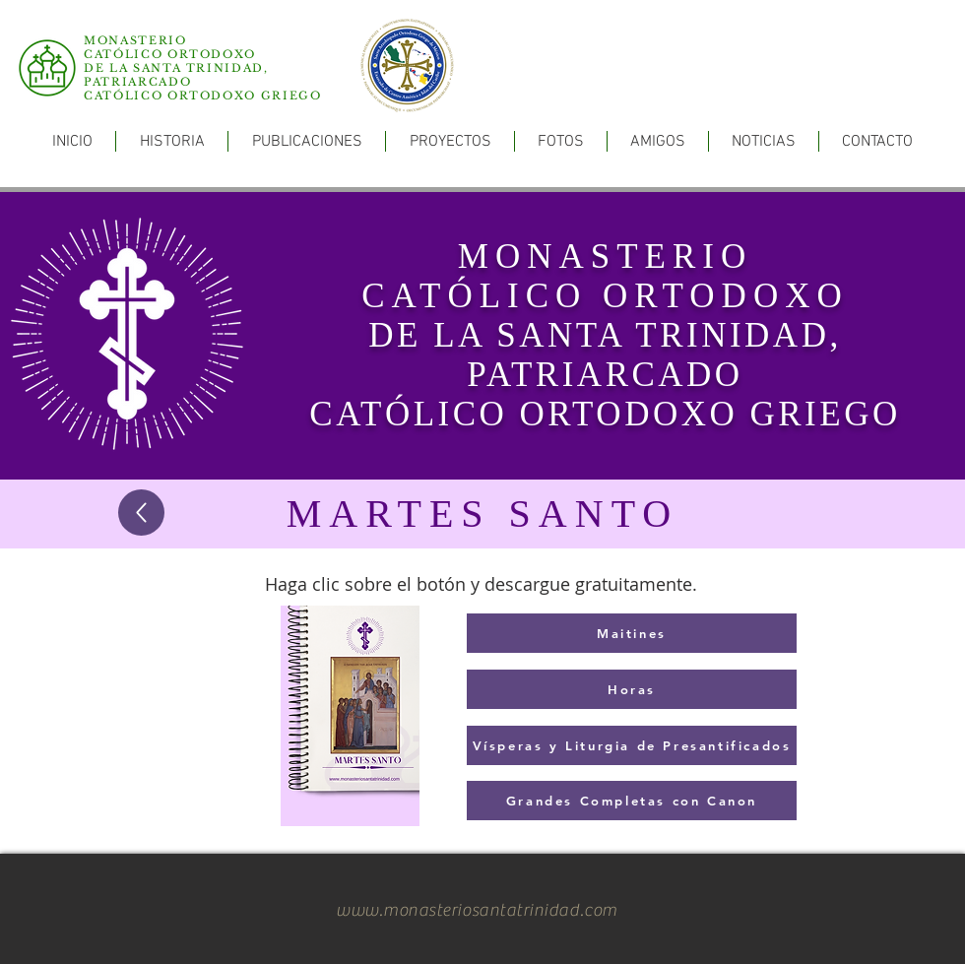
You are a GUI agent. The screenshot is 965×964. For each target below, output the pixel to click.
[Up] (141, 512)
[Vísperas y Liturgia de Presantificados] (632, 745)
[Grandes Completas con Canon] (632, 800)
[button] (306, 141)
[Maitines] (632, 633)
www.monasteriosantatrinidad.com (476, 910)
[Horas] (632, 689)
